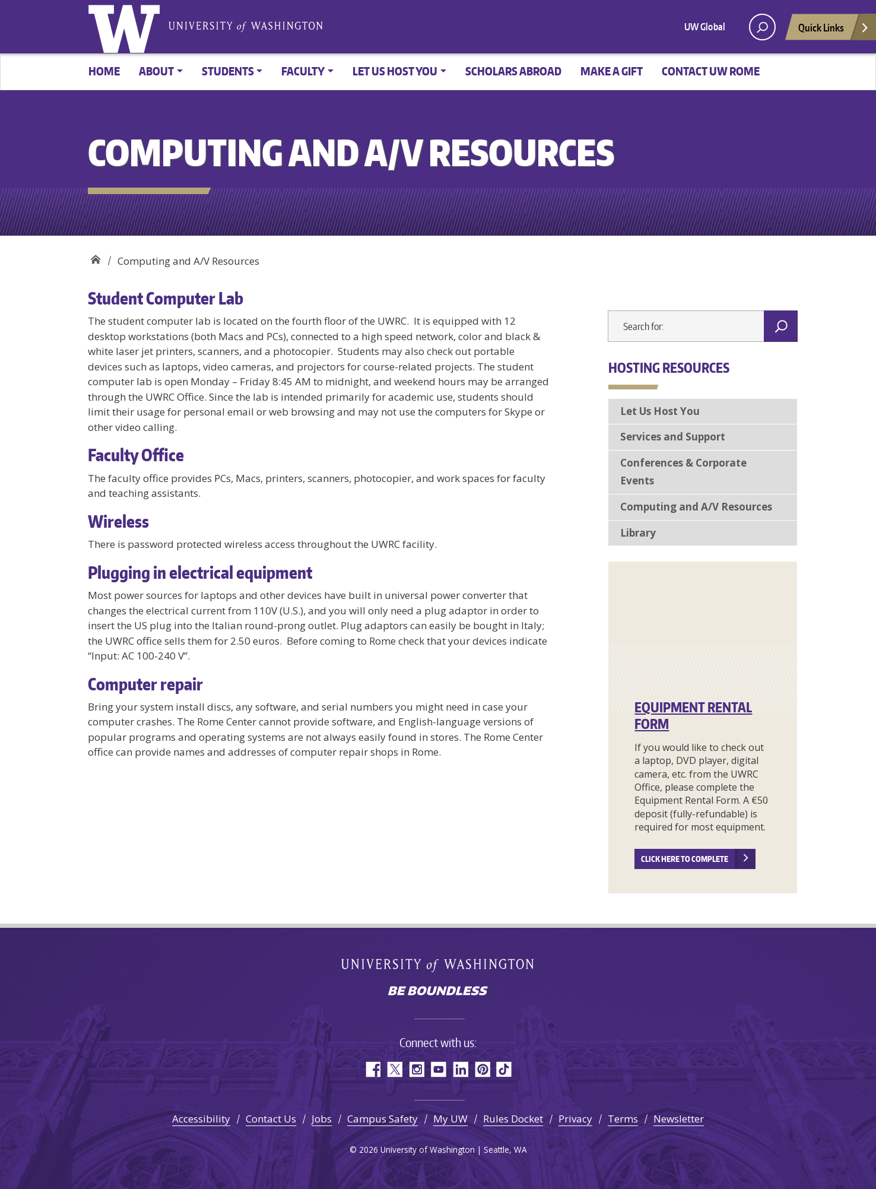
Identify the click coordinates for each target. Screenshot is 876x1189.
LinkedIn (460, 1069)
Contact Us (271, 1118)
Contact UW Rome (711, 71)
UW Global (704, 27)
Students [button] (228, 71)
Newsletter (678, 1118)
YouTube (438, 1069)
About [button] (156, 71)
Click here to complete (684, 859)
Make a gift (611, 71)
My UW (450, 1118)
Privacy (575, 1118)
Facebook (372, 1069)
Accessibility (201, 1118)
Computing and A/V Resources (696, 506)
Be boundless (438, 992)
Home (104, 71)
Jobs (322, 1118)
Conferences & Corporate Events (683, 472)
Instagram (416, 1069)
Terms (623, 1118)
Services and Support (672, 436)
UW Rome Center (95, 257)
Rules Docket (513, 1118)
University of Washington (126, 26)
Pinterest (482, 1069)
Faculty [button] (303, 71)
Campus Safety (382, 1118)
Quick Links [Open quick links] (833, 30)
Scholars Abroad (513, 71)
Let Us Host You (660, 411)
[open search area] (762, 27)
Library (638, 533)
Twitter (394, 1069)
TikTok (504, 1069)
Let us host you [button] (395, 71)
